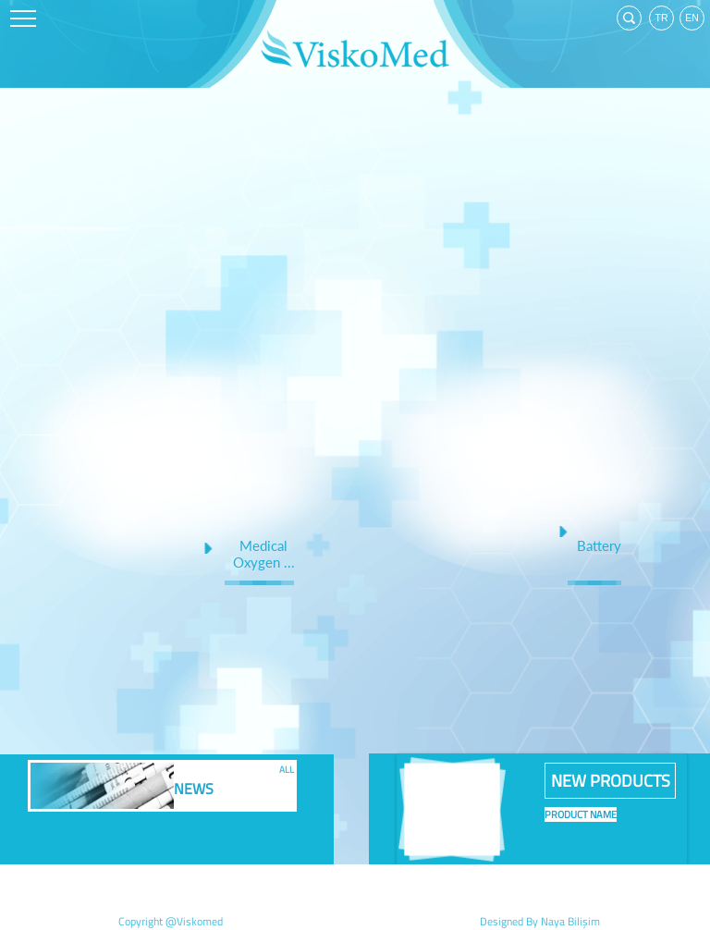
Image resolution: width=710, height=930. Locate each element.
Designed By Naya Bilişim (540, 921)
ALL (286, 767)
